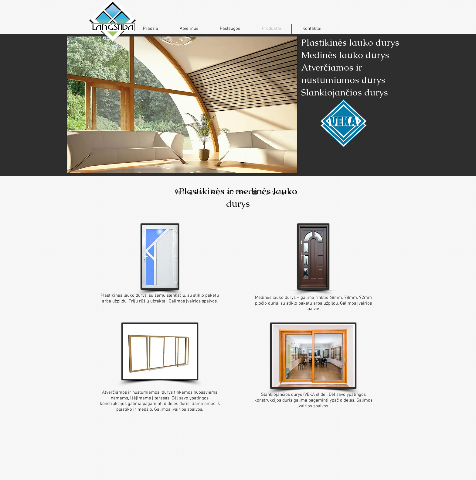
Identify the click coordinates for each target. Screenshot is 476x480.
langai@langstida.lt (279, 192)
